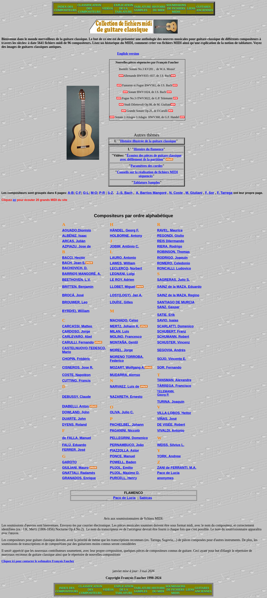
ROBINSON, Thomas (173, 252)
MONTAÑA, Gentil (124, 342)
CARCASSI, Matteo (77, 326)
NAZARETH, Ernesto (126, 397)
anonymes (165, 478)
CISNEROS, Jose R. (77, 367)
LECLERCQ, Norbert (126, 268)
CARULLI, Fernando (78, 342)
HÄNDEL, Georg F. (124, 230)
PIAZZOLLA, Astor (124, 450)
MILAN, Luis (119, 331)
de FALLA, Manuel (76, 438)
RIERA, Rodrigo (169, 246)
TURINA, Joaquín (170, 402)
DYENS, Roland (74, 424)
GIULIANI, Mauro (75, 468)
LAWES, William (122, 263)
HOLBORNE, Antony (126, 236)
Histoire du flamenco (148, 149)
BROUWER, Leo (74, 302)
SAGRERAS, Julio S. (173, 280)
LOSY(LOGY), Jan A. (126, 295)
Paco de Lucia (168, 473)
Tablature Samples (146, 182)
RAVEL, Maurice (170, 230)
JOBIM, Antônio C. (124, 246)
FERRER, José (73, 450)
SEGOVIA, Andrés (171, 350)
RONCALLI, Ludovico (174, 268)
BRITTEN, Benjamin (77, 287)
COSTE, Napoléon (76, 375)
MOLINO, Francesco (126, 336)
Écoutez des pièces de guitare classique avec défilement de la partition (151, 157)
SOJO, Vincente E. (171, 359)
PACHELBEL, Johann (127, 424)
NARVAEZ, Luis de (124, 386)
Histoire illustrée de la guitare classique (148, 141)
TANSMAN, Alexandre (174, 380)
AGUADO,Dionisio (76, 230)
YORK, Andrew (169, 456)
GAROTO (69, 462)
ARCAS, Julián (73, 241)
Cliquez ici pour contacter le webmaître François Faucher (37, 561)
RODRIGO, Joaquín (172, 258)
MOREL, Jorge (121, 350)
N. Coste (176, 193)
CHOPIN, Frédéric (76, 359)
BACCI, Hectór (73, 258)
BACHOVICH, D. (74, 268)
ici (14, 199)
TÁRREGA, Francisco (174, 386)
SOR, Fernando (169, 367)
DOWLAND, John (75, 412)
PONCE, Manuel (122, 456)
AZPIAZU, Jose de (76, 246)
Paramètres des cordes (147, 166)
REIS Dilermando (170, 241)
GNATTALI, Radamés (78, 473)
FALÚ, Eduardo (74, 445)
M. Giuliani (193, 193)
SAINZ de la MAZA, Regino (178, 295)
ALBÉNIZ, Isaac (74, 236)
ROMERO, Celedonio (173, 263)
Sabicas (145, 498)
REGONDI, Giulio (170, 236)
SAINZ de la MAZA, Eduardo (179, 287)
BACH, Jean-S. (73, 263)
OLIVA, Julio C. (122, 412)
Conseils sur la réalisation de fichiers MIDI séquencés (147, 174)
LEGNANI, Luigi (122, 274)
